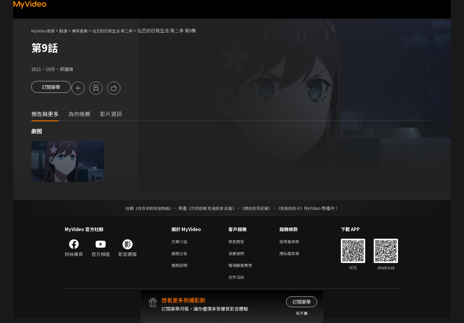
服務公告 (180, 255)
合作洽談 (237, 281)
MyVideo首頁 (45, 30)
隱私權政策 (294, 255)
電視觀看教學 (242, 268)
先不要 (302, 313)
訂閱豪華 (51, 89)
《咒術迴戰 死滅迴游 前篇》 (211, 209)
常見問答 (237, 243)
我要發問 (237, 255)
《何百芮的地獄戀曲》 (149, 209)
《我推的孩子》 (295, 209)
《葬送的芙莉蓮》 (259, 209)
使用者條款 (294, 243)
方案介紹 (180, 243)
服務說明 (180, 268)
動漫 (68, 30)
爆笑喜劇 (86, 30)
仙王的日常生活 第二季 (123, 30)
